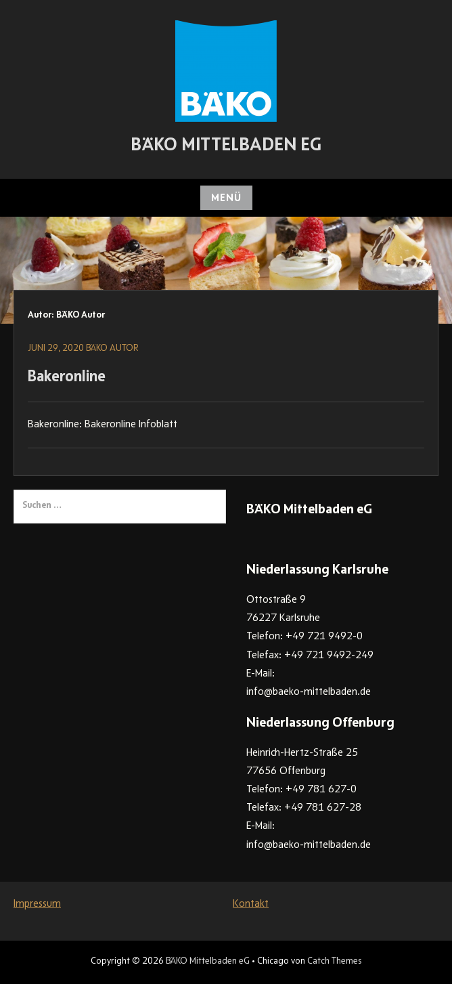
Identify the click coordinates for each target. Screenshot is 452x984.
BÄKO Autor (112, 349)
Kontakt (251, 904)
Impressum (37, 904)
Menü (226, 198)
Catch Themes (334, 961)
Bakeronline (67, 378)
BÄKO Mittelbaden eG (226, 146)
